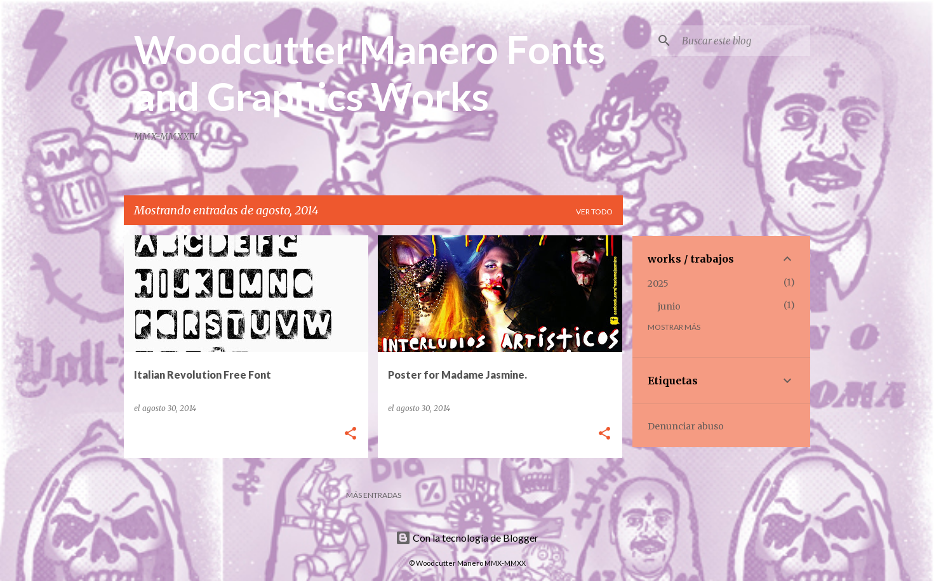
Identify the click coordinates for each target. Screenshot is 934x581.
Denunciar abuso (686, 426)
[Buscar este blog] (743, 40)
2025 (658, 283)
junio (669, 306)
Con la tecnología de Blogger (467, 538)
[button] (350, 434)
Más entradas (373, 495)
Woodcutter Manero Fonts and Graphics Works (369, 72)
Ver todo (594, 211)
